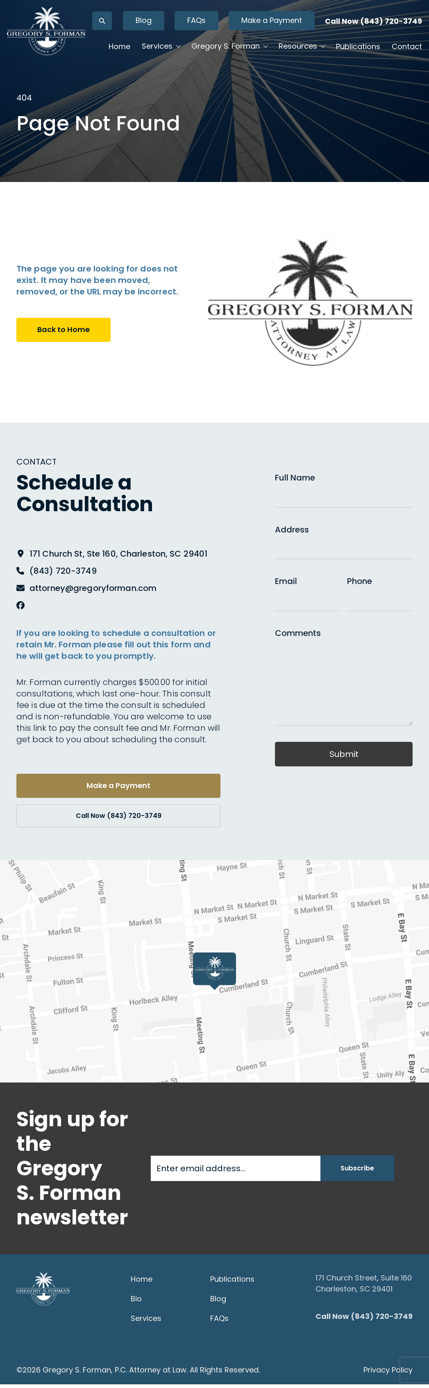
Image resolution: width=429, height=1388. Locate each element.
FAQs (236, 38)
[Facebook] (20, 605)
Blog (184, 38)
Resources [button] (321, 70)
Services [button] (181, 70)
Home (143, 70)
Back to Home (66, 330)
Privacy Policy (388, 1373)
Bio (136, 1302)
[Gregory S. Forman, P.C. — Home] (76, 60)
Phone (359, 581)
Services (146, 1322)
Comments (298, 633)
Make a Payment (297, 38)
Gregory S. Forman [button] (249, 70)
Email (286, 581)
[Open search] (142, 38)
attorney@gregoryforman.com (93, 588)
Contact (203, 95)
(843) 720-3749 (63, 571)
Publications (154, 95)
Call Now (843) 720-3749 (358, 38)
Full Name (295, 477)
